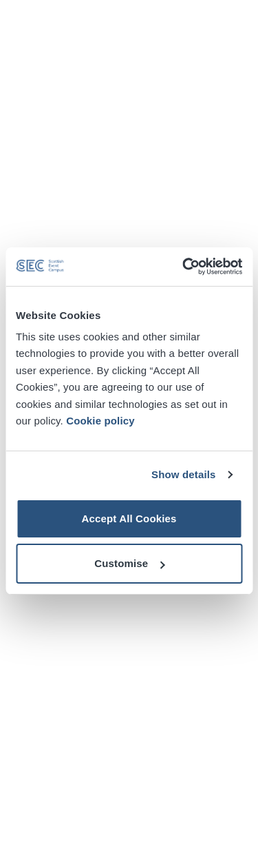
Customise (129, 563)
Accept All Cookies (128, 518)
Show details (183, 474)
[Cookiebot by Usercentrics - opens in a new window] (183, 267)
